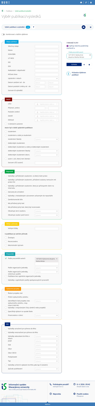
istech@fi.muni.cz (58, 386)
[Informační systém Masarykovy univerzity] (5, 2)
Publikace (9, 11)
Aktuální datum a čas (83, 386)
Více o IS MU (12, 389)
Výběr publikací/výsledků (23, 11)
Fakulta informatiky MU (29, 389)
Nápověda (57, 394)
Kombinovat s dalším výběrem (17, 34)
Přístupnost (80, 396)
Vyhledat (74, 64)
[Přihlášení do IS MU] (90, 2)
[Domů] (81, 2)
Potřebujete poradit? (61, 384)
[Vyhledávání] (86, 2)
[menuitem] (83, 27)
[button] (56, 104)
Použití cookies (82, 394)
